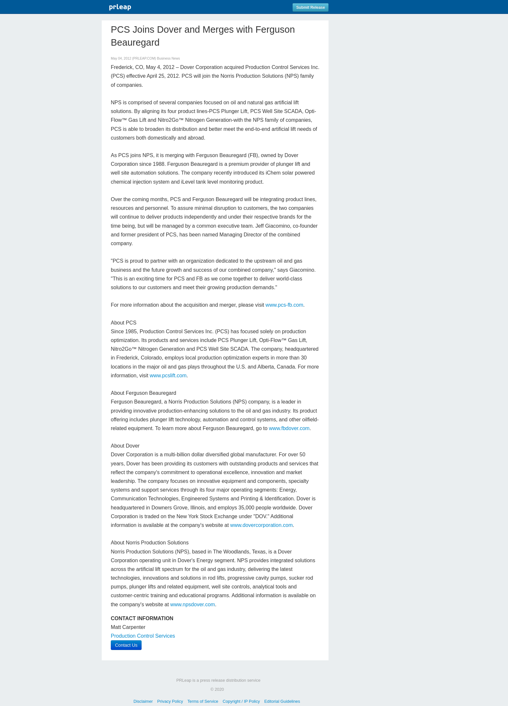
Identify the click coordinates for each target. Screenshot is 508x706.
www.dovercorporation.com (261, 525)
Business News (168, 58)
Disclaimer (143, 701)
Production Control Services (143, 636)
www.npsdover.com (192, 604)
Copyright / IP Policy (241, 701)
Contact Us (126, 645)
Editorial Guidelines (282, 701)
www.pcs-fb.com (284, 305)
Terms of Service (202, 701)
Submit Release (310, 7)
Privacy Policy (170, 701)
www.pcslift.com (168, 375)
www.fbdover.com (289, 428)
